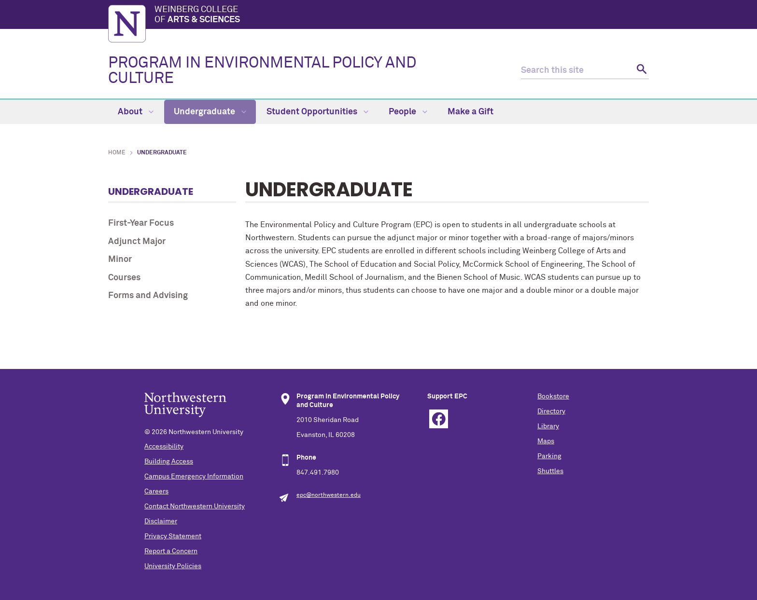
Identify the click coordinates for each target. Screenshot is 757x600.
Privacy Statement (172, 536)
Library (548, 426)
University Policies (172, 566)
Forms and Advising (148, 295)
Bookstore (553, 396)
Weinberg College (401, 15)
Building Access (168, 461)
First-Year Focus (141, 223)
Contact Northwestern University (194, 506)
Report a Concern (170, 551)
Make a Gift (470, 112)
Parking (549, 456)
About (136, 112)
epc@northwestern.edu (328, 495)
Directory (551, 411)
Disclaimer (160, 521)
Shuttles (550, 471)
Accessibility (163, 446)
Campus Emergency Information (193, 476)
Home (117, 153)
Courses (124, 277)
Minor (120, 259)
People (408, 112)
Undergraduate (210, 112)
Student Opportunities (317, 112)
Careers (156, 491)
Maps (545, 441)
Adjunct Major (137, 241)
